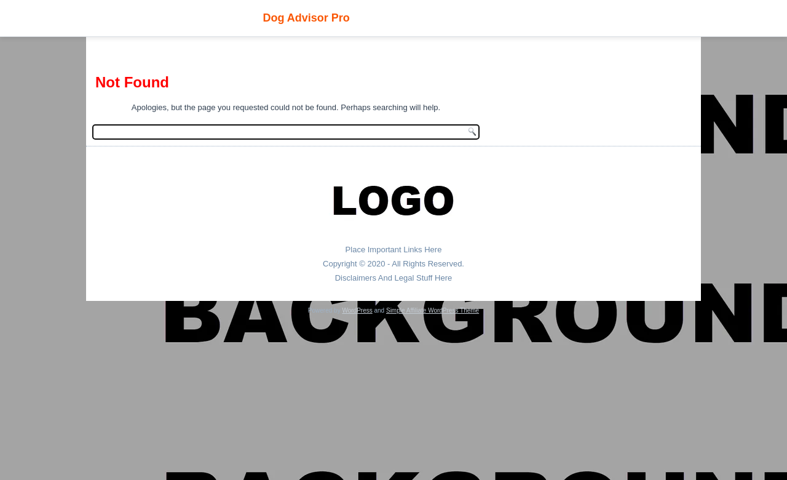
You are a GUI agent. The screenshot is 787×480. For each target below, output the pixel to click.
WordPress (357, 310)
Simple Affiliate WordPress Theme (432, 310)
